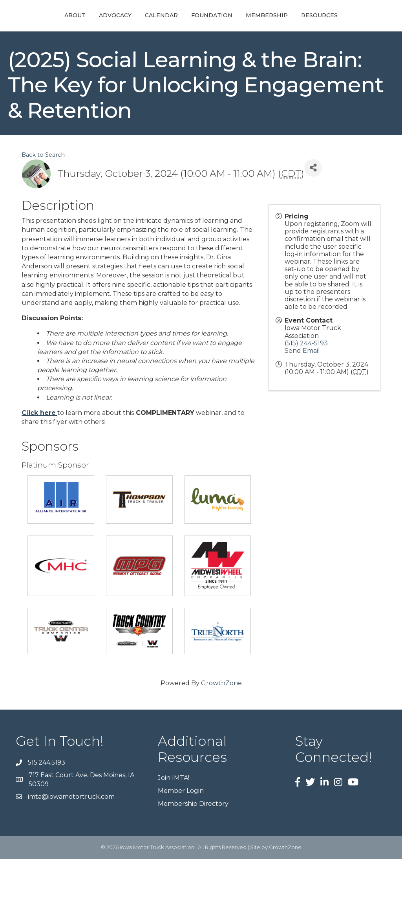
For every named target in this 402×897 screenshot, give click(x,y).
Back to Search (43, 192)
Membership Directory (193, 842)
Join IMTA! (173, 816)
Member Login (181, 829)
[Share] (313, 206)
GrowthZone (221, 721)
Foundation (291, 24)
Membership (347, 24)
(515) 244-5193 (306, 381)
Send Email (302, 389)
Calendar (131, 24)
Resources (201, 53)
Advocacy (85, 24)
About (45, 24)
